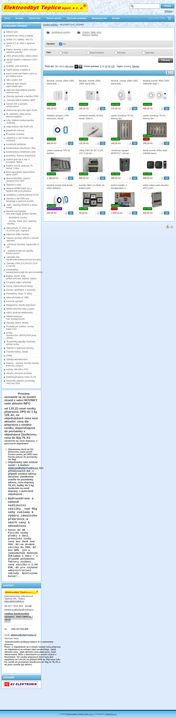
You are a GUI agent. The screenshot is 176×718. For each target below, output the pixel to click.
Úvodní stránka (50, 24)
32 (106, 66)
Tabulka (135, 66)
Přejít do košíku (169, 18)
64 (109, 66)
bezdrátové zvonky (58, 32)
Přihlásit (168, 11)
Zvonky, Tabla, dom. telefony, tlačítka (89, 33)
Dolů (80, 67)
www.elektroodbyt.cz (14, 617)
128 (113, 66)
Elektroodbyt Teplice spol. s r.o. (79, 714)
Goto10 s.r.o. (111, 714)
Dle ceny (69, 66)
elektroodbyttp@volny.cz (23, 468)
